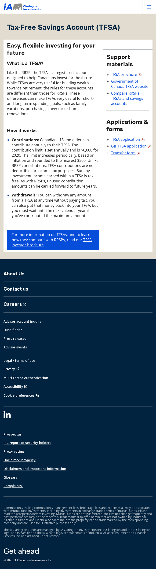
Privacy (9, 369)
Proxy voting (14, 451)
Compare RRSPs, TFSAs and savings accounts (127, 98)
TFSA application (125, 139)
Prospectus (13, 434)
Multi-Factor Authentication (26, 378)
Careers (13, 304)
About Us (14, 274)
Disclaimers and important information (35, 468)
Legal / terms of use (19, 360)
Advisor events (15, 347)
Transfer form (123, 152)
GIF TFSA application (129, 146)
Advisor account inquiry (23, 321)
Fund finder (13, 330)
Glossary (10, 477)
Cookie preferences (19, 395)
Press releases (15, 338)
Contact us (16, 289)
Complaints (13, 486)
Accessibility (13, 386)
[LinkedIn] (7, 415)
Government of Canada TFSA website (129, 84)
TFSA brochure (124, 74)
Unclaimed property (20, 460)
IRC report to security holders (27, 442)
